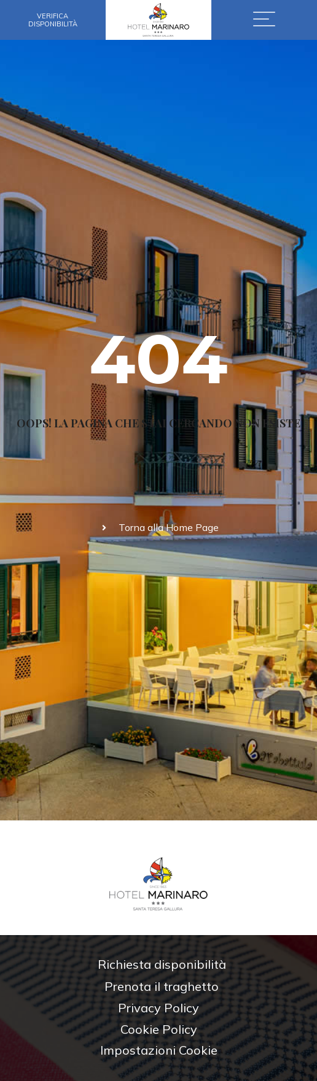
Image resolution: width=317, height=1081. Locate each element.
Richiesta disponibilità (162, 964)
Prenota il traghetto (161, 986)
